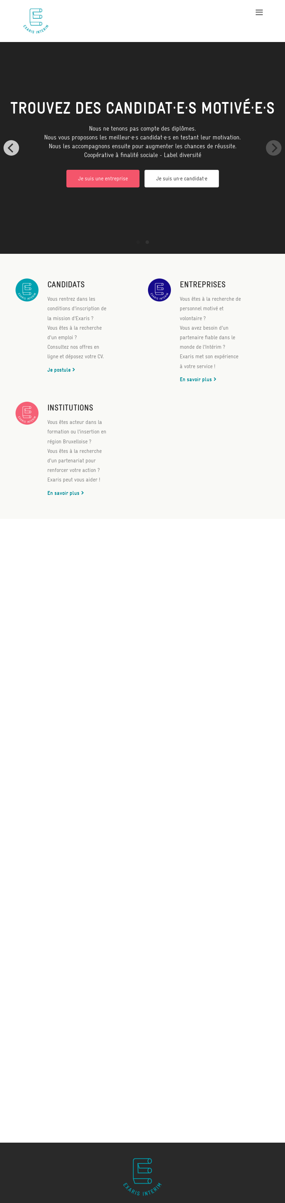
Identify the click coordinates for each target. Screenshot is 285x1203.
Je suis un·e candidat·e (181, 178)
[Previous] (11, 148)
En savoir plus (196, 379)
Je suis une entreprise (103, 178)
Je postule (59, 369)
